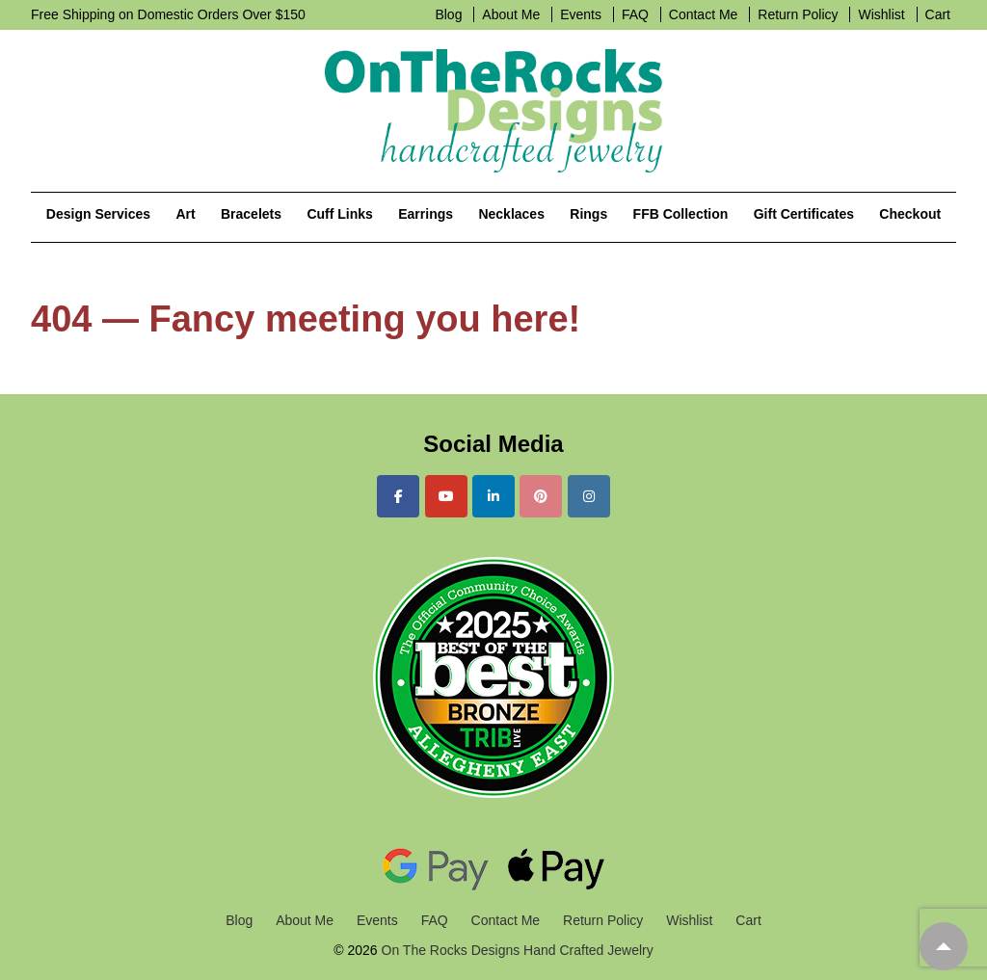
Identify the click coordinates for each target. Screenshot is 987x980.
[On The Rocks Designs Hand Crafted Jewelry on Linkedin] (493, 496)
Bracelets (251, 214)
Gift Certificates (804, 214)
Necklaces (511, 214)
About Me (511, 14)
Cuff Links (339, 214)
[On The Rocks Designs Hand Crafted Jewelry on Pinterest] (541, 496)
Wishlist (881, 14)
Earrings (425, 214)
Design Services (98, 214)
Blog (448, 14)
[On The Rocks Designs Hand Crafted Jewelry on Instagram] (589, 496)
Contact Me (703, 14)
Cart (937, 14)
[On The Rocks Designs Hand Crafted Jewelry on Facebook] (398, 496)
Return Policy (798, 14)
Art (185, 214)
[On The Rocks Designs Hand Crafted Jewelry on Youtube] (446, 496)
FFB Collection (681, 214)
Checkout (910, 214)
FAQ (635, 14)
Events (580, 14)
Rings (588, 214)
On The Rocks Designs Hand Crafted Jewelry (516, 950)
